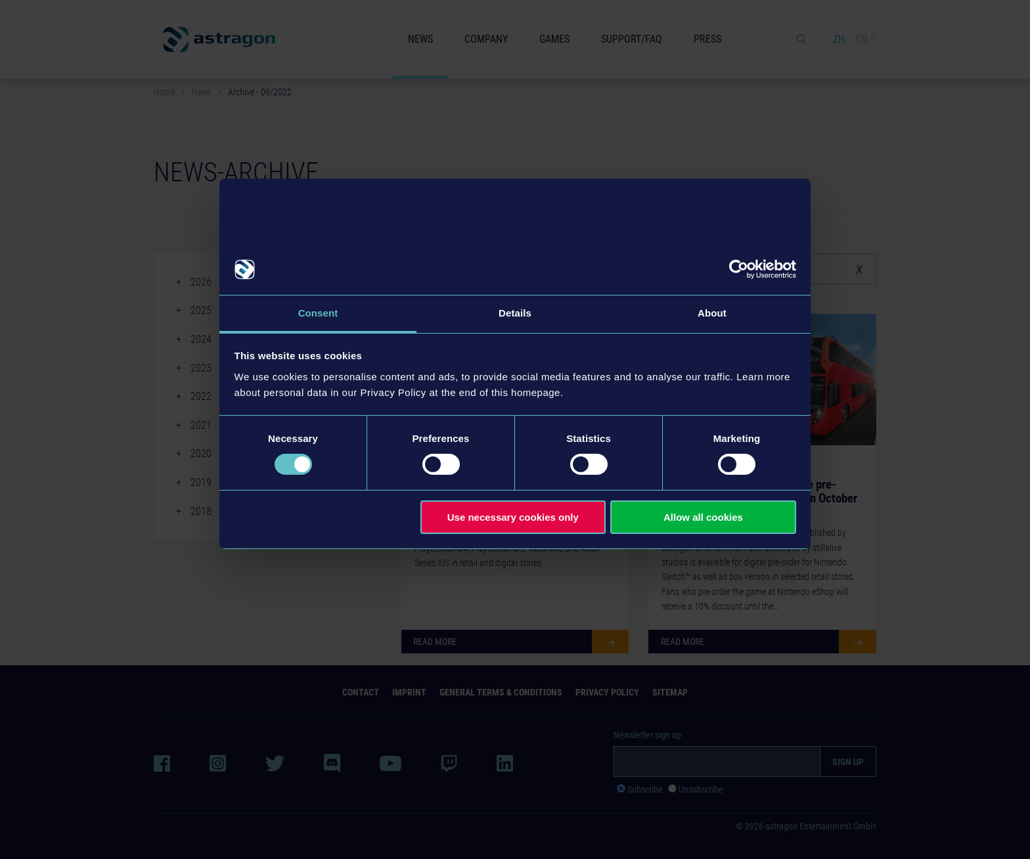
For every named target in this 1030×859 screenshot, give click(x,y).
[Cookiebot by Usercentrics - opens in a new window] (738, 269)
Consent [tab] (318, 313)
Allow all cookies (703, 517)
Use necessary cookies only (513, 517)
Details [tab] (515, 313)
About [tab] (712, 313)
